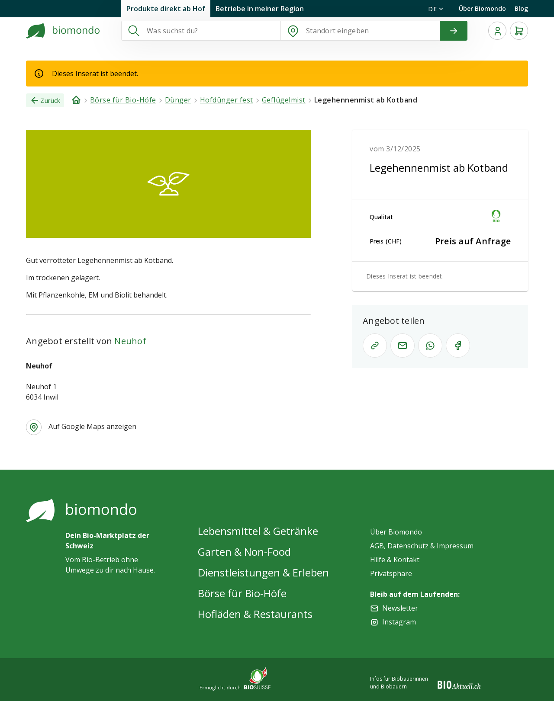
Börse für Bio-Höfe (242, 593)
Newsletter (400, 608)
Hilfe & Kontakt (394, 559)
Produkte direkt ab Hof (165, 8)
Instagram (399, 622)
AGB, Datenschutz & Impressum (421, 546)
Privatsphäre (391, 573)
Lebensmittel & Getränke (258, 531)
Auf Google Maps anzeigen (92, 426)
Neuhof (130, 341)
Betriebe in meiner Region (260, 8)
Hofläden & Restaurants (255, 614)
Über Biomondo (482, 8)
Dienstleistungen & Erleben (263, 572)
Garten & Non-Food (244, 551)
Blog (521, 8)
